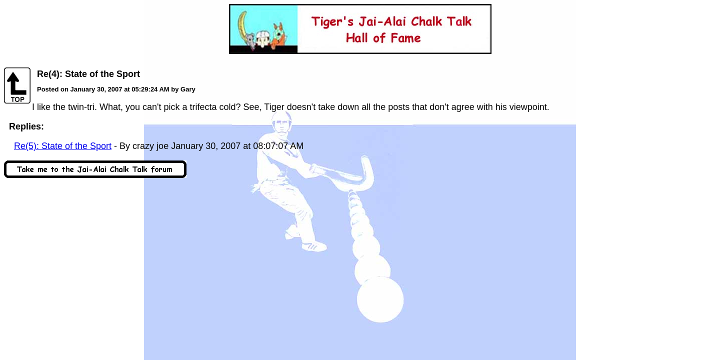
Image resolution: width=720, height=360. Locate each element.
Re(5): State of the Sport (63, 146)
